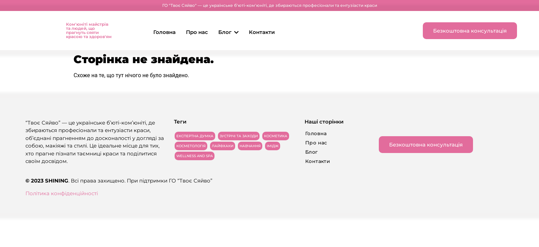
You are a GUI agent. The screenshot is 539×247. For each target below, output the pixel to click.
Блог (228, 32)
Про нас (197, 32)
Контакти (262, 32)
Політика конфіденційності (61, 193)
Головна (164, 32)
